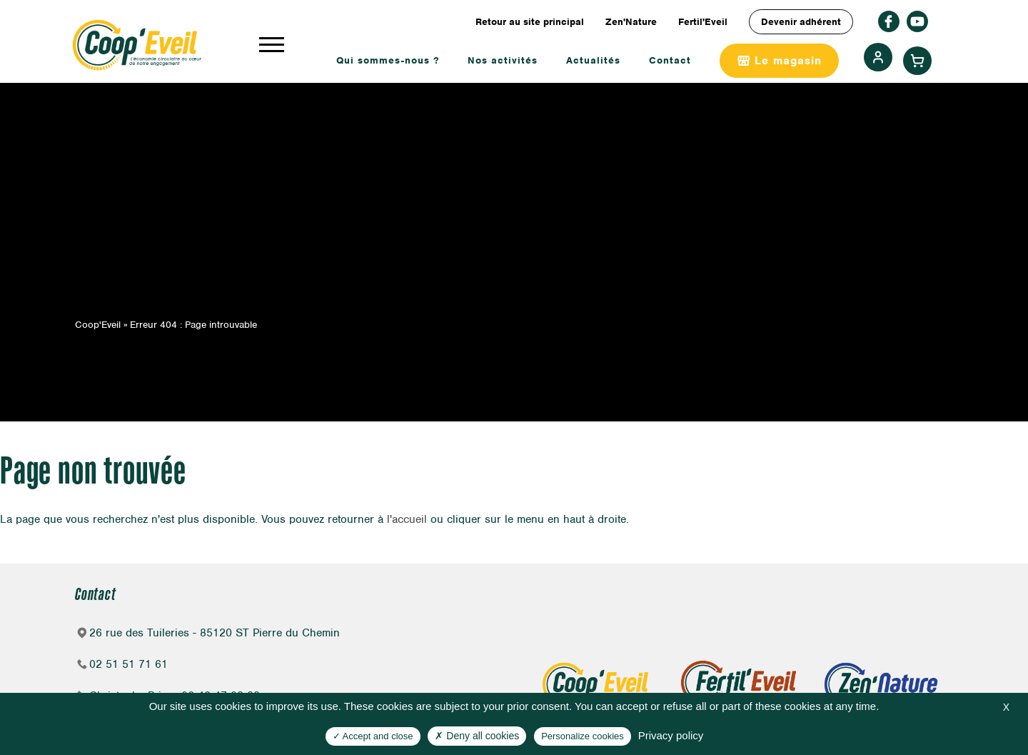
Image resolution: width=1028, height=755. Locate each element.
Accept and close (373, 736)
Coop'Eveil (98, 325)
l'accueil (407, 519)
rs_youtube (917, 21)
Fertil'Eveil (702, 22)
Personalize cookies (582, 736)
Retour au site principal (529, 22)
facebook (889, 21)
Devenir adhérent (801, 22)
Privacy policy (671, 735)
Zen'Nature (631, 22)
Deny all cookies (477, 735)
